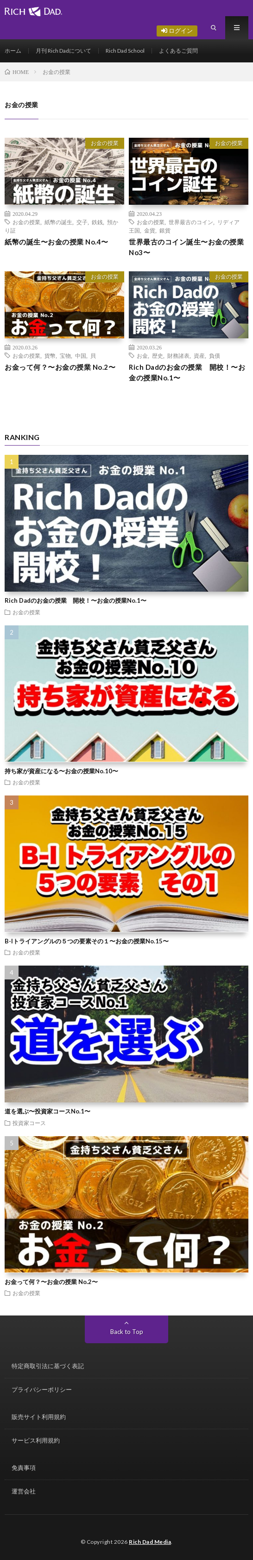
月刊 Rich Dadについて (63, 50)
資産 (199, 355)
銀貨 (165, 230)
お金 (142, 355)
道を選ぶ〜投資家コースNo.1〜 (47, 1111)
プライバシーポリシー (42, 1389)
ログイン (177, 30)
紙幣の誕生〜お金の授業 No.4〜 (56, 242)
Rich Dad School (125, 50)
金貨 (149, 230)
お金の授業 (105, 143)
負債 (214, 355)
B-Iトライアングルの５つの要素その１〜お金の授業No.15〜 (87, 941)
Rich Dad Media (150, 1541)
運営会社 (24, 1491)
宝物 (65, 355)
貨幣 (50, 355)
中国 (80, 355)
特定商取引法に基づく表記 (48, 1366)
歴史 (157, 355)
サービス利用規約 (36, 1440)
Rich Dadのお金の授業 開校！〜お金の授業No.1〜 (187, 372)
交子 (82, 222)
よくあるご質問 (178, 50)
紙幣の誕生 (58, 222)
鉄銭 (97, 222)
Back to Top (126, 1331)
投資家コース (29, 1123)
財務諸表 (178, 355)
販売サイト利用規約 (39, 1416)
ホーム (13, 50)
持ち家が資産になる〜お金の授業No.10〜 (61, 771)
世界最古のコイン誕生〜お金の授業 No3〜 (186, 247)
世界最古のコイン (191, 222)
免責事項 (24, 1467)
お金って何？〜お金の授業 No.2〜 (60, 367)
